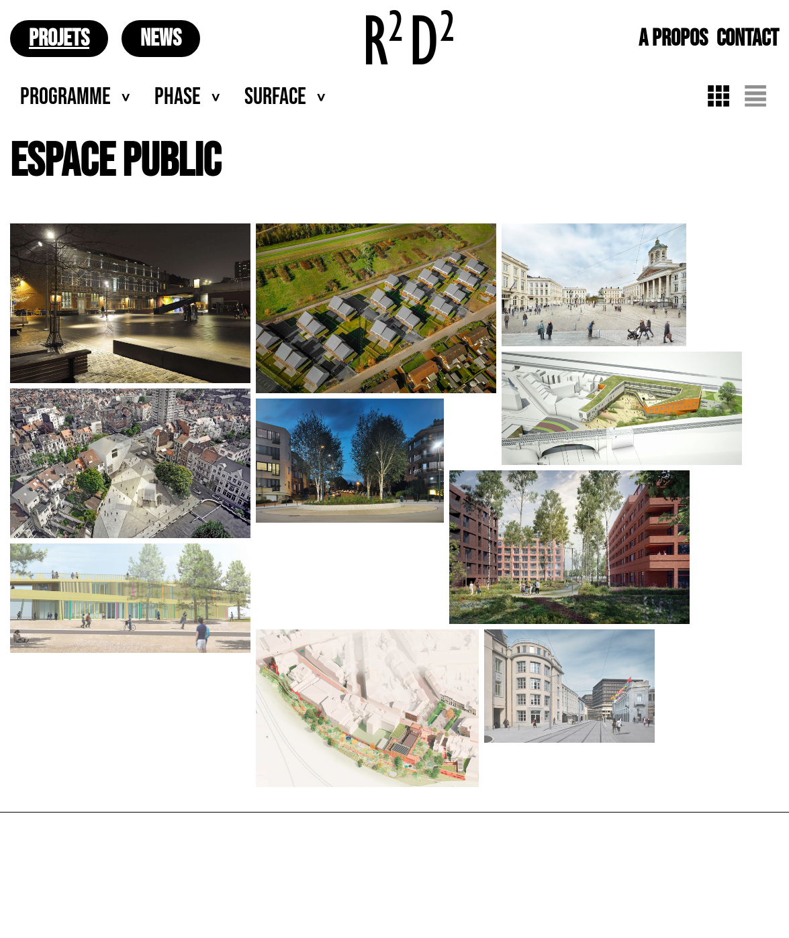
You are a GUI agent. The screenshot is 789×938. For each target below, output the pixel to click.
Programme (65, 97)
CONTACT (747, 38)
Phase (177, 97)
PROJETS (59, 38)
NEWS (160, 38)
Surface (275, 97)
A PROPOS (673, 38)
